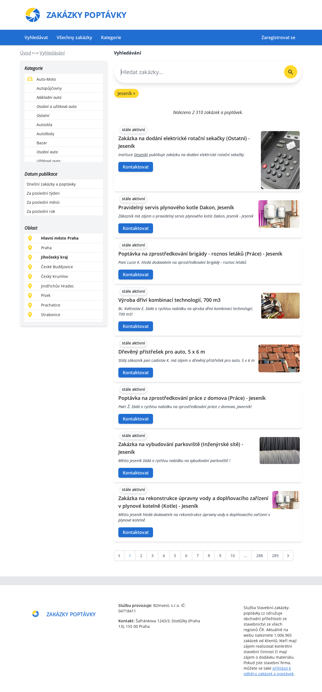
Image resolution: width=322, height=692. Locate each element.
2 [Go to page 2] (141, 555)
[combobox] (197, 72)
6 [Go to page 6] (186, 555)
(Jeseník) (141, 154)
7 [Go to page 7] (198, 555)
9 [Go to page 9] (220, 555)
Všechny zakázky (74, 37)
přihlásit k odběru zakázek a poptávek (269, 671)
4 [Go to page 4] (164, 555)
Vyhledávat (36, 37)
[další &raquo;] (288, 555)
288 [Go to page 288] (259, 555)
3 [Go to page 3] (152, 555)
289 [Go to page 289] (275, 555)
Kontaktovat (136, 167)
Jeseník (126, 93)
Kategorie (111, 37)
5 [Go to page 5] (175, 555)
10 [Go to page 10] (232, 555)
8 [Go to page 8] (209, 555)
